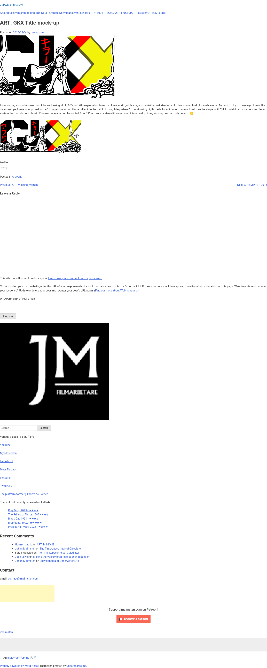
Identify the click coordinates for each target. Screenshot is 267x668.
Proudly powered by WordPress (19, 665)
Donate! (54, 12)
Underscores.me (76, 665)
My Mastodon (8, 453)
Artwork (17, 176)
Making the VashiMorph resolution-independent (61, 556)
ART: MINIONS (45, 544)
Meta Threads (8, 469)
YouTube (5, 445)
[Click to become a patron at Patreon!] (133, 624)
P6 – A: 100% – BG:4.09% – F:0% (107, 12)
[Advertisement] (27, 593)
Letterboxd (6, 461)
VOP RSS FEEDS (156, 12)
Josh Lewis (22, 556)
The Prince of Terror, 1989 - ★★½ (28, 514)
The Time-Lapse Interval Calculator (61, 548)
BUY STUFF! (42, 12)
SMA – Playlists (136, 12)
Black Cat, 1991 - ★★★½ (23, 518)
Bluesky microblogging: (21, 12)
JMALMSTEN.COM (11, 4)
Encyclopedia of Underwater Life (59, 560)
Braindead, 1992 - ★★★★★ (25, 522)
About (3, 12)
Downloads (66, 12)
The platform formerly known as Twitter (24, 494)
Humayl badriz (23, 544)
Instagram (6, 477)
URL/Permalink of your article (18, 298)
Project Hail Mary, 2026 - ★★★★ (28, 526)
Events (77, 12)
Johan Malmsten (25, 548)
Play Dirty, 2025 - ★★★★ (23, 510)
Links (84, 12)
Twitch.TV (6, 485)
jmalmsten (37, 32)
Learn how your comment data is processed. (75, 278)
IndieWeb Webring (18, 657)
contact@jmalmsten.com (23, 578)
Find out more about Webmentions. (116, 290)
